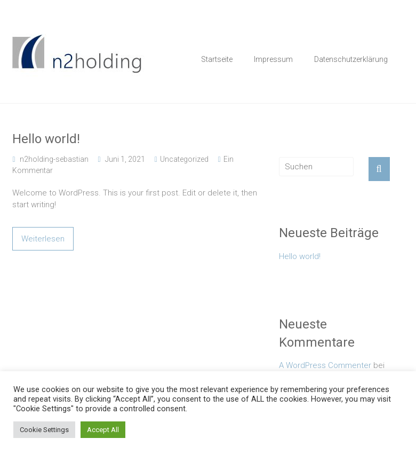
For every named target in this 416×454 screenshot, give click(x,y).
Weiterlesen (43, 239)
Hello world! (46, 138)
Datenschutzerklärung (351, 59)
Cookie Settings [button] (44, 430)
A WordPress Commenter (325, 365)
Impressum (273, 59)
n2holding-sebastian (54, 159)
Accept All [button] (103, 430)
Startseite (217, 59)
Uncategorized (184, 159)
